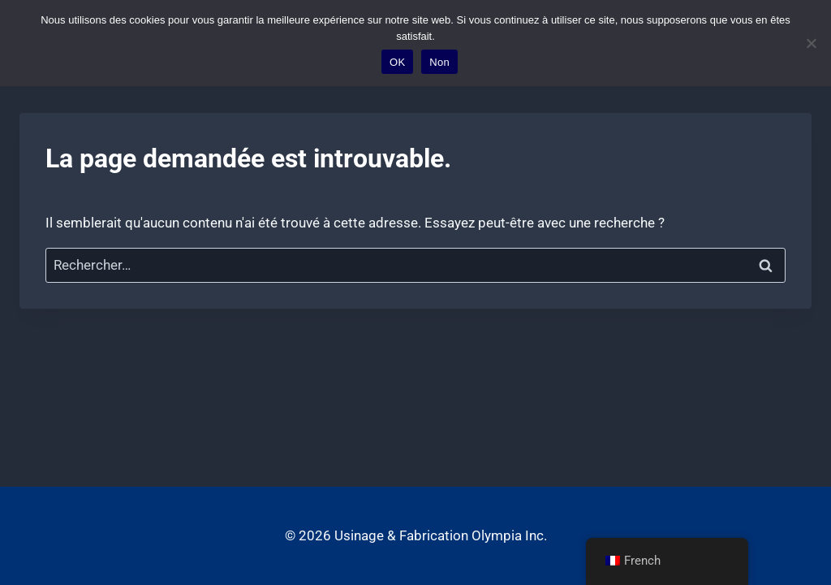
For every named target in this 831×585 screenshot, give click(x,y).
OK (397, 62)
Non (439, 62)
